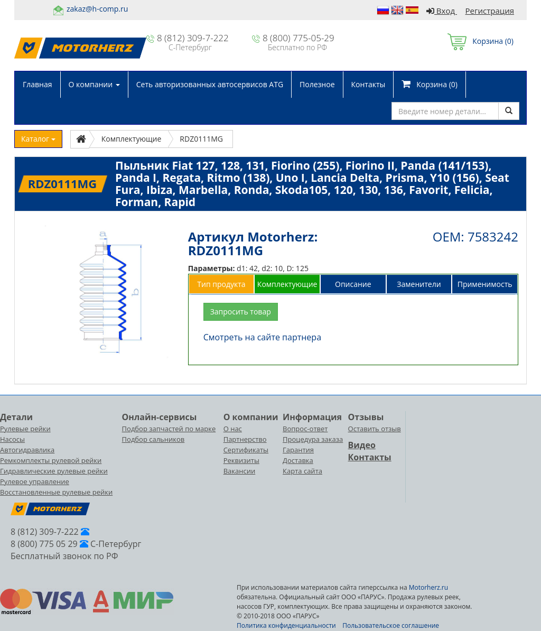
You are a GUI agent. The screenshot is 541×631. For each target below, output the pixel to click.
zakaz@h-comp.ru (97, 9)
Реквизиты (241, 460)
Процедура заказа (313, 439)
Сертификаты (245, 449)
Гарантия (298, 449)
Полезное (317, 84)
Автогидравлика (27, 449)
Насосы (12, 439)
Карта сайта (302, 471)
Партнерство (245, 439)
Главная (37, 84)
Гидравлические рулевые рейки (54, 471)
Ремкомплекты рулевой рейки (50, 460)
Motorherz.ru (428, 587)
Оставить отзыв (374, 428)
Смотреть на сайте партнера (262, 337)
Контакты (368, 84)
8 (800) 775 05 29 (44, 544)
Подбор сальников (153, 439)
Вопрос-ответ (305, 428)
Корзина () (480, 41)
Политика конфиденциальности (286, 625)
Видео (362, 445)
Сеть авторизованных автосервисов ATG (209, 84)
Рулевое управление (34, 481)
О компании (94, 84)
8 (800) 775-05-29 (298, 38)
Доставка (298, 460)
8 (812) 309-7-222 (193, 38)
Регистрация (489, 10)
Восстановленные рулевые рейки (56, 492)
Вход (441, 10)
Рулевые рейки (25, 428)
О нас (232, 428)
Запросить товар (240, 312)
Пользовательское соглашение (390, 625)
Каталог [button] (38, 139)
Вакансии (239, 471)
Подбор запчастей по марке (169, 428)
